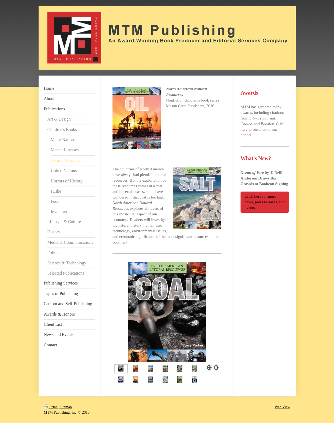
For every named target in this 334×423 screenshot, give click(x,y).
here (244, 129)
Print (51, 407)
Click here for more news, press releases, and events (265, 202)
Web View (282, 407)
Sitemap (65, 407)
